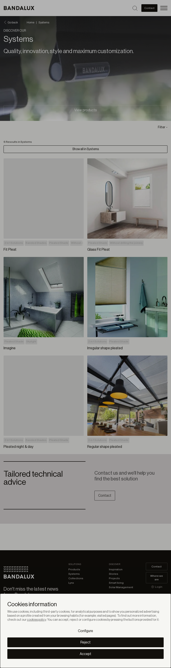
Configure (85, 631)
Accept (85, 654)
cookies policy (36, 619)
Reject (85, 642)
